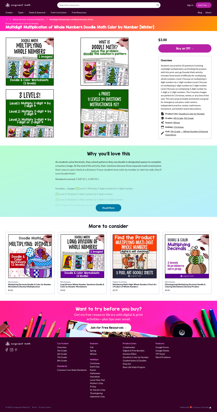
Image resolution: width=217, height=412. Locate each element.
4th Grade (178, 118)
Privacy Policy (45, 407)
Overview (61, 347)
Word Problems (163, 357)
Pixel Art (127, 363)
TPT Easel (160, 354)
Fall (91, 347)
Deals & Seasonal (38, 12)
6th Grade (62, 354)
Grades (10, 12)
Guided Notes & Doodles (134, 360)
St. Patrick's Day (97, 389)
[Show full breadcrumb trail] (7, 19)
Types (22, 12)
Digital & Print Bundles (133, 350)
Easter (93, 370)
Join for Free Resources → (108, 327)
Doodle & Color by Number (192, 113)
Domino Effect (129, 354)
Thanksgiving (96, 393)
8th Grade (62, 360)
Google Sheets (162, 350)
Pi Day (93, 386)
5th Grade (189, 118)
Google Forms (162, 347)
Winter (176, 122)
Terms (34, 407)
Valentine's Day (97, 396)
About (208, 12)
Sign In (190, 5)
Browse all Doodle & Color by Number (22, 23)
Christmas (179, 127)
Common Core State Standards (72, 370)
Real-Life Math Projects (134, 367)
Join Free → (203, 5)
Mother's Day (96, 383)
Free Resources (79, 12)
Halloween (95, 373)
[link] (71, 19)
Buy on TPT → (185, 48)
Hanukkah (95, 376)
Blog (200, 12)
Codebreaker (129, 347)
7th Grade (62, 357)
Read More (108, 207)
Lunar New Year (97, 380)
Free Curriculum (60, 12)
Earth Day (95, 366)
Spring (93, 350)
